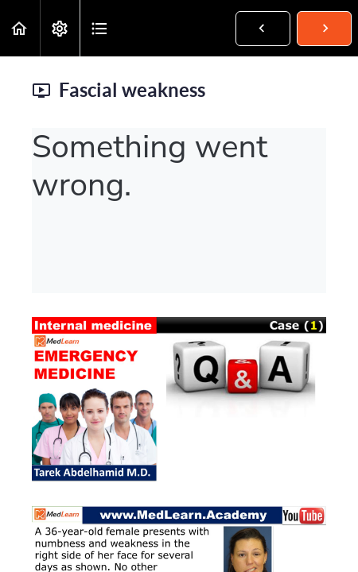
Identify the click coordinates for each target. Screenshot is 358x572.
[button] (20, 28)
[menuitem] (60, 28)
